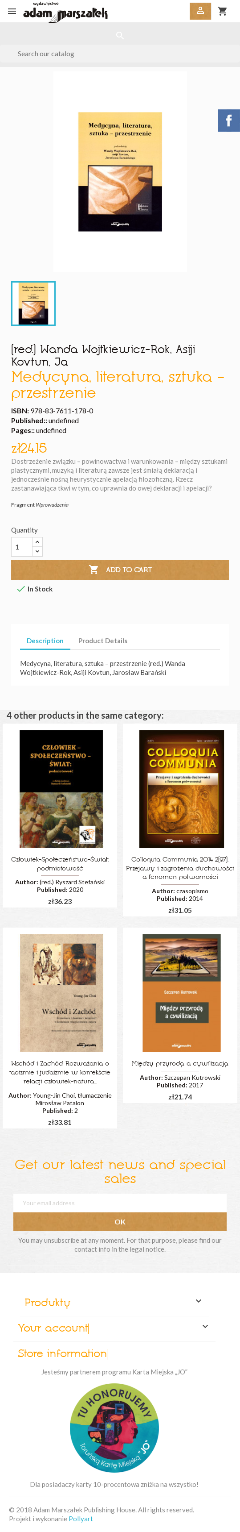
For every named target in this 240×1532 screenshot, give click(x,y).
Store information (62, 1354)
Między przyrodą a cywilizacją (180, 1064)
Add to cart (120, 570)
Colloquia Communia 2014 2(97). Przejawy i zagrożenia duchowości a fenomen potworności (180, 869)
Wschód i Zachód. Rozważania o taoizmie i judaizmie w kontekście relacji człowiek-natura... (59, 1073)
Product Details (102, 641)
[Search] (120, 53)
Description (45, 641)
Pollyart (81, 1519)
